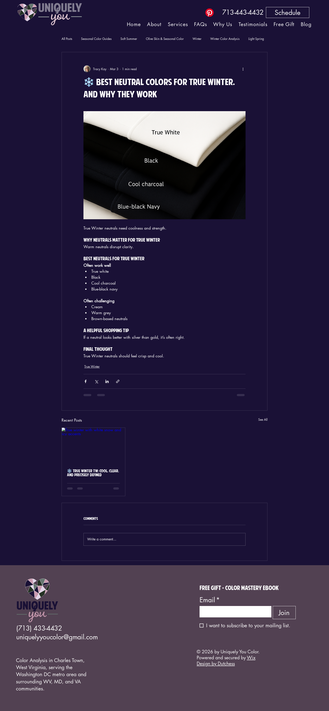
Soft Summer (128, 39)
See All (262, 419)
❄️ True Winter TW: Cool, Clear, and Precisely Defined (93, 473)
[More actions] (243, 68)
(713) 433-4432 (39, 628)
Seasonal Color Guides (96, 39)
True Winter (92, 366)
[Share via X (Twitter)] (96, 381)
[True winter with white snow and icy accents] (93, 445)
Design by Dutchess (216, 663)
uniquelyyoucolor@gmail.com (57, 637)
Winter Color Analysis (225, 39)
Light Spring (256, 39)
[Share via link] (118, 381)
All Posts (67, 39)
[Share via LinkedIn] (107, 381)
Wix (251, 658)
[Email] (234, 611)
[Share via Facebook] (85, 381)
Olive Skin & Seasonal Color (165, 39)
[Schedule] (287, 12)
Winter (197, 39)
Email (210, 600)
